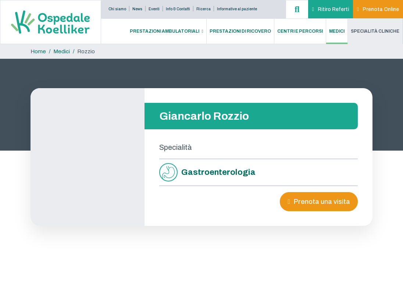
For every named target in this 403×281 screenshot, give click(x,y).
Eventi (154, 9)
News (137, 9)
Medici (337, 31)
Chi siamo (117, 9)
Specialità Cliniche (375, 31)
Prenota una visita (322, 201)
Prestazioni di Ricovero (240, 31)
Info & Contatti (178, 9)
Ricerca (203, 9)
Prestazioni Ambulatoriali (164, 31)
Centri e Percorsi (300, 31)
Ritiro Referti (333, 9)
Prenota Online (381, 9)
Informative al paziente (237, 9)
